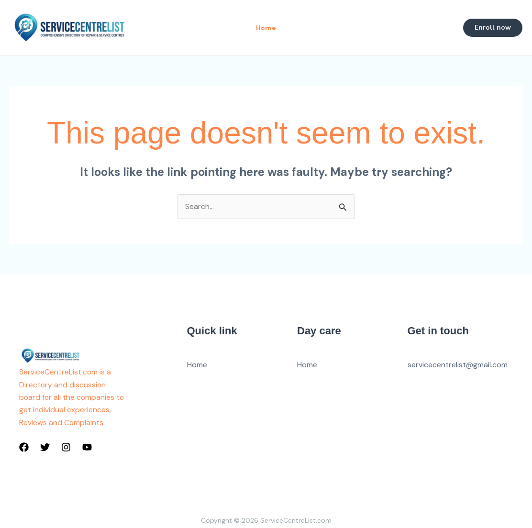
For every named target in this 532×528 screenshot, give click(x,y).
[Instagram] (66, 447)
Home (197, 365)
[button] (492, 28)
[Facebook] (24, 447)
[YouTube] (87, 447)
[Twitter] (45, 447)
